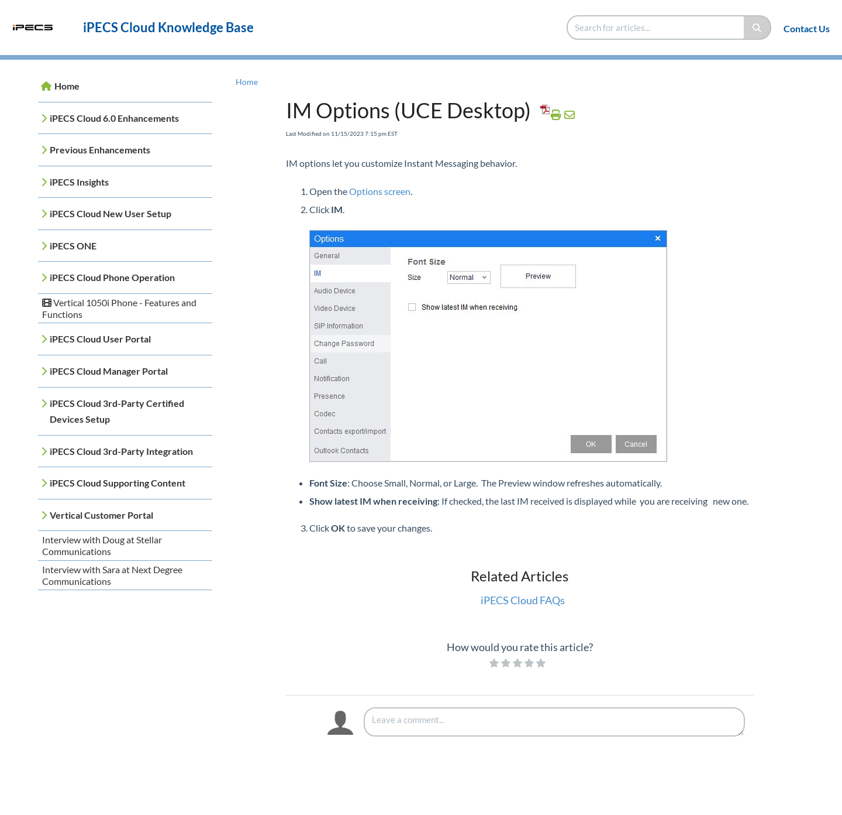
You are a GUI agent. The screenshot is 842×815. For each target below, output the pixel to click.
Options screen (379, 191)
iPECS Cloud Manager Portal (109, 370)
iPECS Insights (79, 181)
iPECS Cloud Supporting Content (117, 482)
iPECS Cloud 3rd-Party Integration (121, 451)
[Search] (757, 27)
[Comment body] (554, 722)
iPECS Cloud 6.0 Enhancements (114, 118)
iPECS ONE (73, 245)
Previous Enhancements (100, 149)
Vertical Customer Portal (101, 514)
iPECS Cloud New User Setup (110, 213)
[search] (656, 27)
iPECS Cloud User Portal (100, 338)
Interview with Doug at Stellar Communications (102, 545)
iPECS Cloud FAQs (523, 600)
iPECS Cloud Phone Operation (112, 277)
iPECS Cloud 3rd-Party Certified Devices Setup (117, 411)
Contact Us (807, 28)
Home (67, 85)
